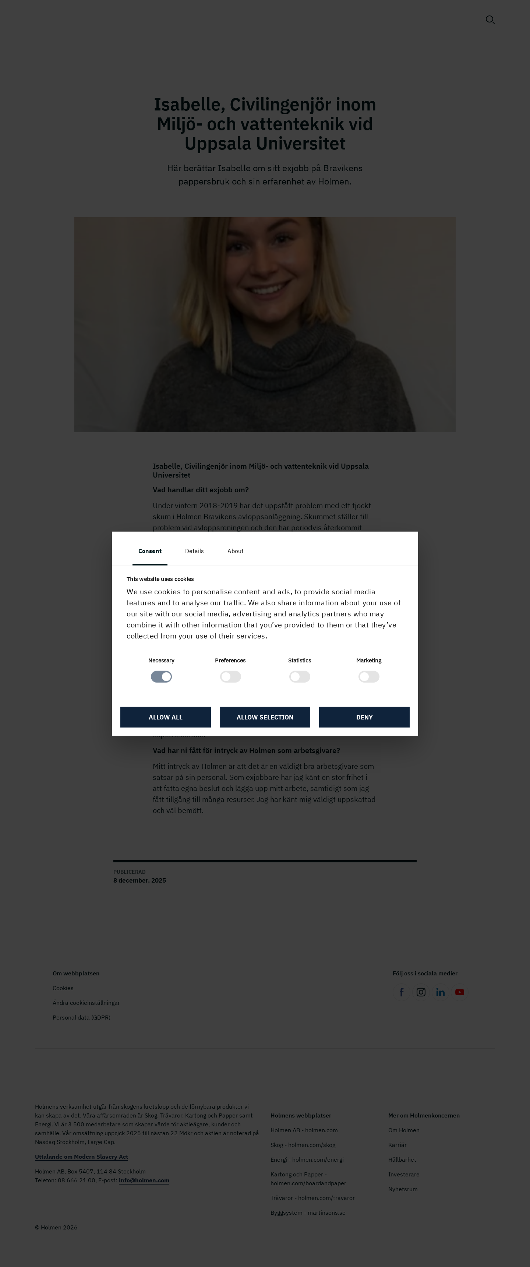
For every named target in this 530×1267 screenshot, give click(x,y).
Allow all (166, 717)
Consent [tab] (150, 550)
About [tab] (235, 550)
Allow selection (265, 717)
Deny (364, 717)
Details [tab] (194, 550)
